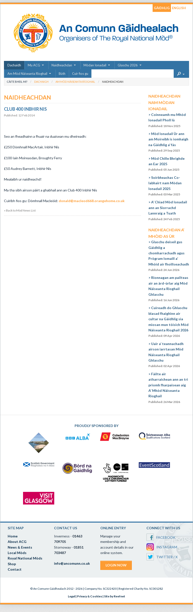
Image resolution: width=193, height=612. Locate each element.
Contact (15, 569)
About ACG (17, 541)
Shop (12, 564)
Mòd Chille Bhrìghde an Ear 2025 (166, 164)
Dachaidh (14, 65)
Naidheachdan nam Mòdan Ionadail (164, 102)
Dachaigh (41, 81)
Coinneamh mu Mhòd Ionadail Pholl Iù (167, 120)
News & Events (20, 547)
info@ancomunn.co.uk (72, 563)
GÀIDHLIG (162, 8)
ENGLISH (179, 8)
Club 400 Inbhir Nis (25, 109)
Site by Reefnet (114, 596)
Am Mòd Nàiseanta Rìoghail (27, 74)
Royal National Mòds (25, 558)
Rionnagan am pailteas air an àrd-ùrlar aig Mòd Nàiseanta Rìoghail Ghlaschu (168, 288)
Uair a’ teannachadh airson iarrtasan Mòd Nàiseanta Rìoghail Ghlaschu (166, 355)
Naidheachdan (62, 65)
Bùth (62, 74)
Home (13, 536)
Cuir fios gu (80, 74)
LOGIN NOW (116, 565)
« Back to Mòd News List (20, 210)
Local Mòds (17, 553)
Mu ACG (34, 65)
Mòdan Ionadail (94, 65)
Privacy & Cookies (89, 596)
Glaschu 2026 (128, 65)
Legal (71, 596)
